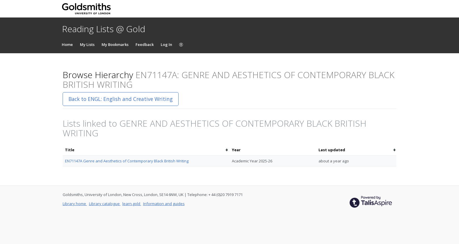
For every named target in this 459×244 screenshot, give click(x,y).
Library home (75, 203)
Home (67, 44)
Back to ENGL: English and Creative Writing (120, 98)
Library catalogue (105, 203)
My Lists (87, 44)
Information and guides (164, 203)
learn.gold (131, 203)
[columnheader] (146, 150)
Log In (166, 44)
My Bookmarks (115, 44)
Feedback (145, 44)
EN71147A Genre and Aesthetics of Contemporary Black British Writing (127, 161)
